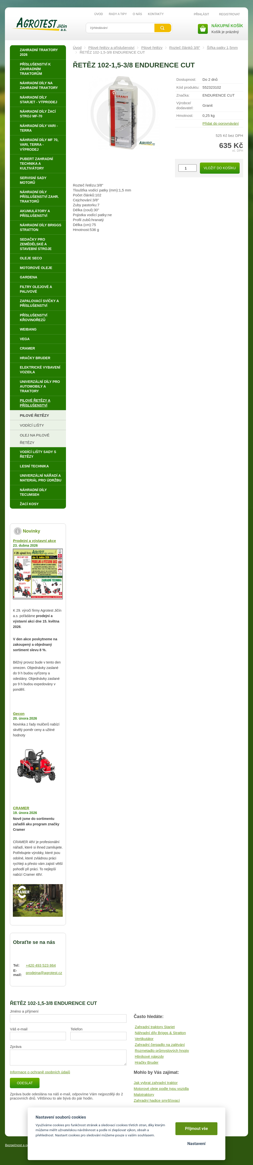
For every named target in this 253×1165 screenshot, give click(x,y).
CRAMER (21, 808)
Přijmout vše (196, 1128)
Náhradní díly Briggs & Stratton (160, 1033)
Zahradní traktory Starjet (155, 1027)
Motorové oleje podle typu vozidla (161, 1088)
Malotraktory (144, 1094)
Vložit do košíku (220, 168)
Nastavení (196, 1143)
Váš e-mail (18, 1029)
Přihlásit (201, 14)
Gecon (18, 713)
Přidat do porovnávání (221, 123)
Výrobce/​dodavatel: (184, 105)
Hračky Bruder (146, 1062)
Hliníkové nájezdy (149, 1056)
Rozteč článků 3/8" (184, 47)
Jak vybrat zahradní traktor (156, 1083)
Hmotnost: (184, 115)
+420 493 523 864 (41, 965)
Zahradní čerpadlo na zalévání (160, 1044)
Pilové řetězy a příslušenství (111, 47)
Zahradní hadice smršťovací (157, 1100)
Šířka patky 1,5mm (222, 47)
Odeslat (25, 1083)
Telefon (76, 1029)
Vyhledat (162, 28)
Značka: (183, 95)
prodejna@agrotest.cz (44, 973)
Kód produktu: (187, 87)
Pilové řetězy (152, 47)
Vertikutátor (144, 1039)
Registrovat (229, 14)
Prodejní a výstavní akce (34, 541)
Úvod (77, 47)
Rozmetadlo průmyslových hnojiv (162, 1050)
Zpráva (15, 1046)
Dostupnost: (186, 79)
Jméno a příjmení (24, 1011)
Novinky (31, 531)
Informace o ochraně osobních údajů (40, 1072)
